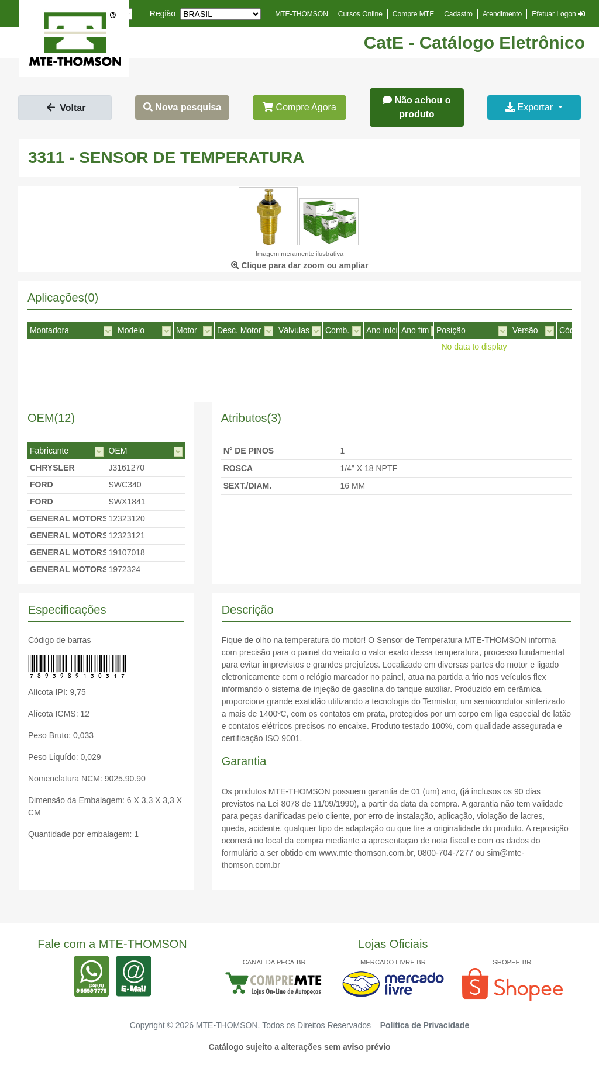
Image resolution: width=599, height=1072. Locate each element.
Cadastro (458, 14)
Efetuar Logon (558, 14)
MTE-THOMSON (301, 14)
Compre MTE (413, 14)
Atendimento (502, 14)
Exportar (530, 107)
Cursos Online (360, 14)
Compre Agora (299, 107)
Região (162, 13)
